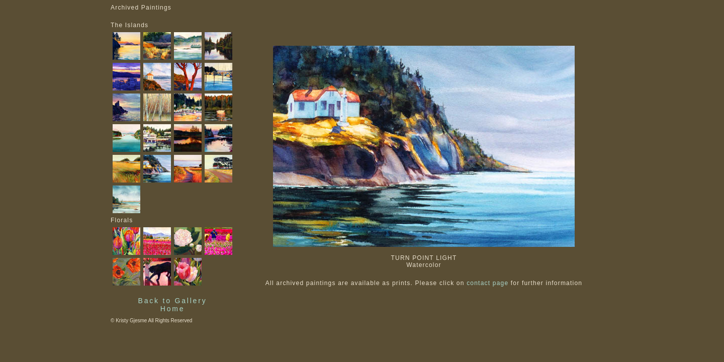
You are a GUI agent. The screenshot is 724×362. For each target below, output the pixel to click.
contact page (487, 283)
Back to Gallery (172, 301)
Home (172, 309)
